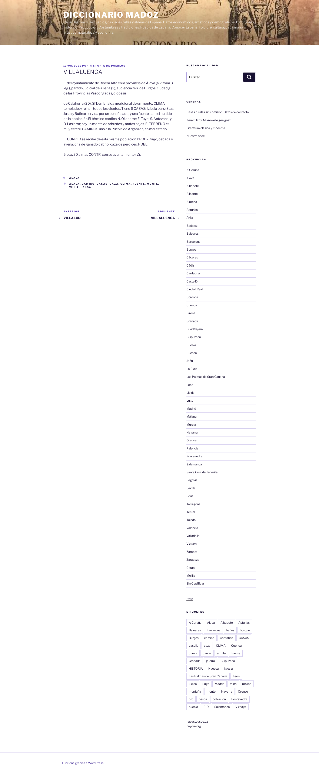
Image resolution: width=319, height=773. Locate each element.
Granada (192, 321)
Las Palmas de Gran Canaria (205, 376)
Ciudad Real (194, 289)
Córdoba (192, 297)
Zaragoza (192, 559)
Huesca (191, 353)
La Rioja (191, 369)
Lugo (189, 400)
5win (189, 599)
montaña (195, 691)
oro (191, 699)
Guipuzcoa (193, 337)
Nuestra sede (195, 136)
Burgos (191, 249)
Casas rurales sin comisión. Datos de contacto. (217, 112)
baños (230, 630)
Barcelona (193, 241)
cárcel (207, 653)
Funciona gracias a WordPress (82, 763)
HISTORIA (196, 668)
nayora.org (193, 726)
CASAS (102, 183)
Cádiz (190, 265)
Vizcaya (191, 543)
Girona (190, 313)
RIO (206, 707)
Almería (191, 202)
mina (233, 684)
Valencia (192, 528)
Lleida (190, 392)
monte (152, 183)
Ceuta (190, 567)
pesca (203, 699)
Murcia (191, 424)
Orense (191, 440)
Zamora (191, 551)
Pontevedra (194, 456)
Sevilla (190, 488)
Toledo (191, 520)
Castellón (192, 281)
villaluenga (80, 187)
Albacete (192, 186)
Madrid (191, 408)
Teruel (190, 512)
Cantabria (193, 273)
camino (88, 183)
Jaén (189, 360)
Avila (189, 217)
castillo (193, 645)
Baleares (192, 233)
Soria (189, 496)
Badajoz (191, 225)
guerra (210, 661)
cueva (193, 653)
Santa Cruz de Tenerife (201, 472)
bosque (245, 630)
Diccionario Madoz (111, 15)
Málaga (191, 416)
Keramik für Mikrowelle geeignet (208, 120)
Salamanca (194, 464)
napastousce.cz (197, 721)
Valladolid (192, 536)
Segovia (191, 480)
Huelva (191, 345)
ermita (221, 653)
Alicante (192, 193)
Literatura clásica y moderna (205, 128)
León (189, 384)
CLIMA (125, 183)
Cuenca (191, 305)
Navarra (192, 432)
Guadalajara (194, 329)
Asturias (192, 209)
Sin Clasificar (195, 583)
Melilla (190, 575)
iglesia (228, 668)
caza (114, 183)
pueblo (193, 707)
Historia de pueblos (108, 65)
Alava (74, 177)
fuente (139, 183)
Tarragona (193, 504)
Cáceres (192, 257)
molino (246, 684)
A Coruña (192, 170)
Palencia (192, 448)
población (219, 699)
